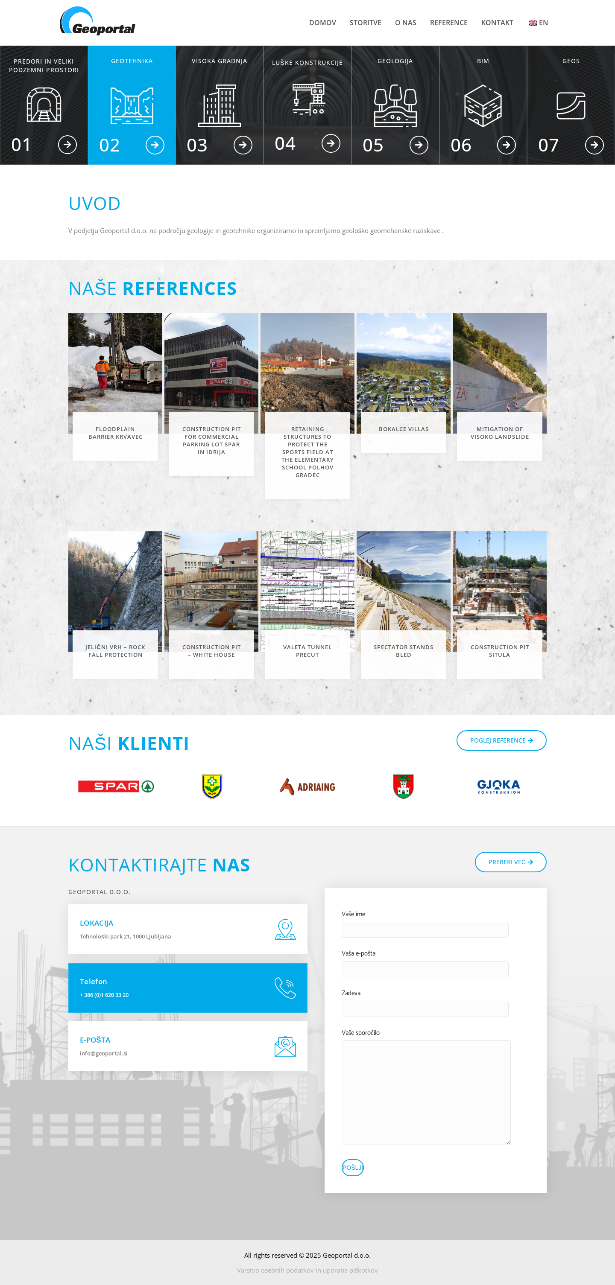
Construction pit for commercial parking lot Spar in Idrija (211, 440)
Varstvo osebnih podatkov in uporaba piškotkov (307, 1270)
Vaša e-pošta (358, 953)
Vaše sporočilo (361, 1033)
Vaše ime (353, 914)
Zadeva (351, 993)
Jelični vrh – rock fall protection (115, 651)
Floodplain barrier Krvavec (115, 432)
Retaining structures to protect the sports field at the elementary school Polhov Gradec (307, 452)
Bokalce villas (404, 429)
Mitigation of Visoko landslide (500, 432)
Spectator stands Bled (403, 651)
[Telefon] (285, 988)
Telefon (93, 981)
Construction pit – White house (211, 651)
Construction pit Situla (500, 651)
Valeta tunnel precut (307, 651)
